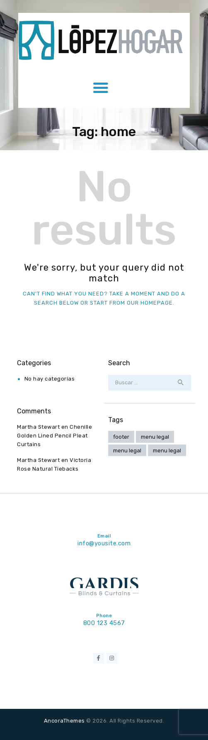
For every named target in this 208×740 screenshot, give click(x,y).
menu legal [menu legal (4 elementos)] (155, 437)
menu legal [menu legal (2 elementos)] (167, 450)
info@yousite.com (104, 543)
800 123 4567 (104, 623)
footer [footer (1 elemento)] (121, 437)
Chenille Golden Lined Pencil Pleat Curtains (54, 435)
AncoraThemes (64, 721)
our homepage (150, 303)
